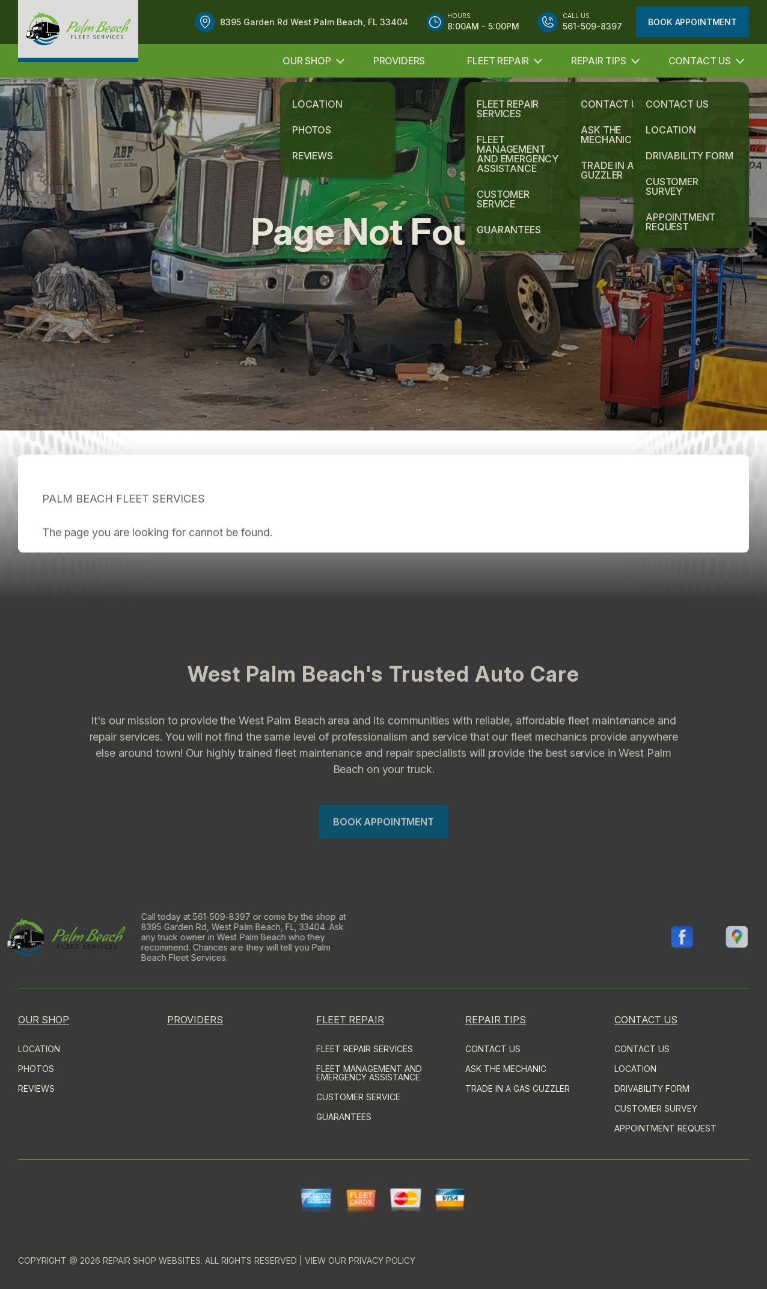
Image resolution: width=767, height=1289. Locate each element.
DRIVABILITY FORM (651, 1088)
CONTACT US (699, 61)
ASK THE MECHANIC (505, 1069)
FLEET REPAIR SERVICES (364, 1049)
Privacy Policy (382, 1260)
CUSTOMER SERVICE (358, 1097)
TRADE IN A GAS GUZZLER (517, 1088)
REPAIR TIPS (598, 61)
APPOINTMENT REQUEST (665, 1128)
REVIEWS (36, 1088)
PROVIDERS (399, 61)
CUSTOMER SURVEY (655, 1108)
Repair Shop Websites (152, 1260)
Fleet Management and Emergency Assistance (369, 1073)
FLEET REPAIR (498, 61)
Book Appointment (692, 22)
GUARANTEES (343, 1117)
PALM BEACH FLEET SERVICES (123, 520)
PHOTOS (36, 1069)
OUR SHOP (307, 61)
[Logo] (78, 31)
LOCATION (39, 1049)
